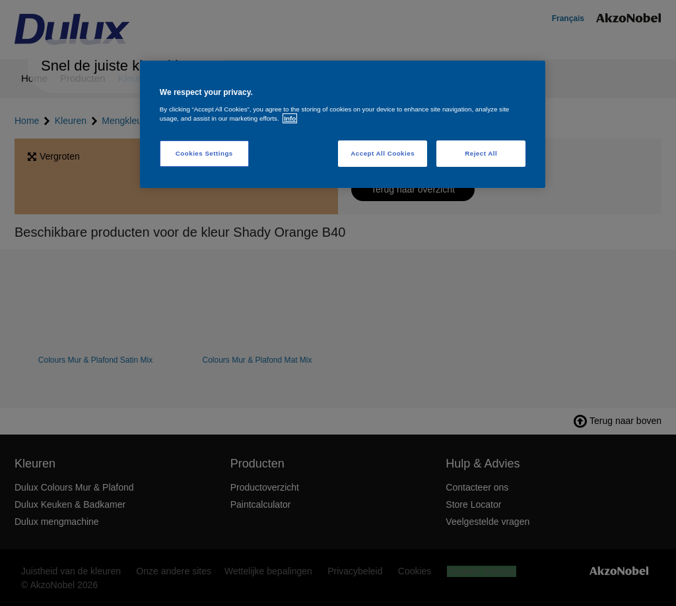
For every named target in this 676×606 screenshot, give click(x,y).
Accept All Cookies (383, 153)
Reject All (481, 153)
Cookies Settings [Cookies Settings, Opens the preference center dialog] (204, 153)
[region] (342, 124)
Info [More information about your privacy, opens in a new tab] (290, 118)
